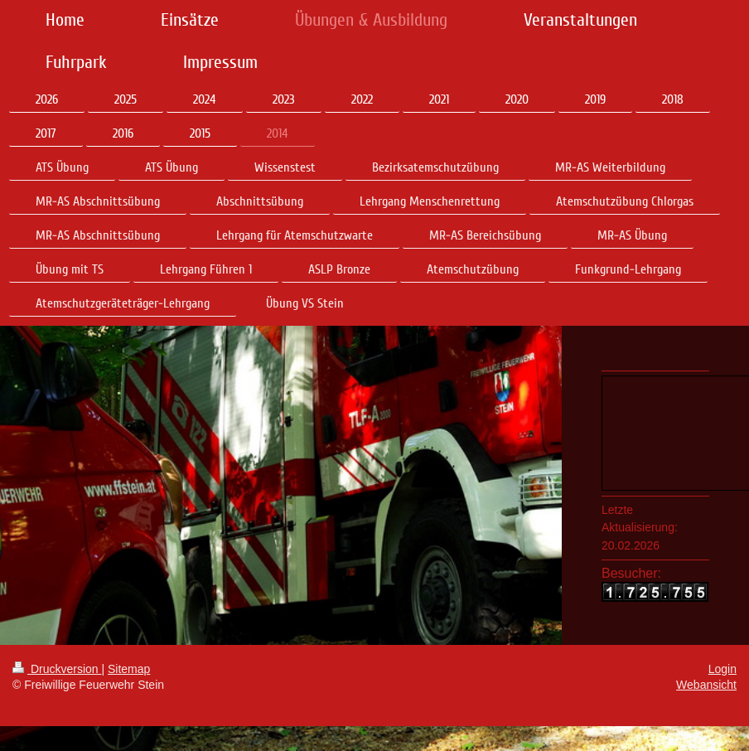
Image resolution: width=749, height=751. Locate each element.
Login (722, 669)
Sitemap (129, 669)
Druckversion (56, 669)
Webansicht (706, 684)
